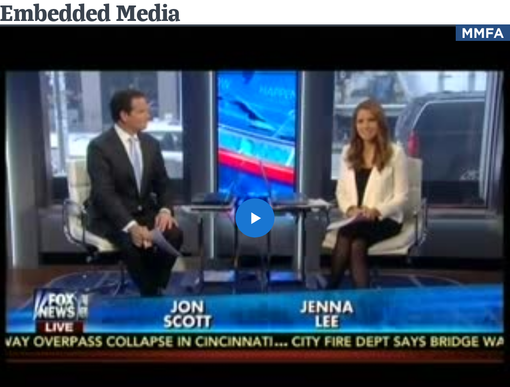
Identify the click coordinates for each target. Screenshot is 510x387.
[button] (255, 218)
